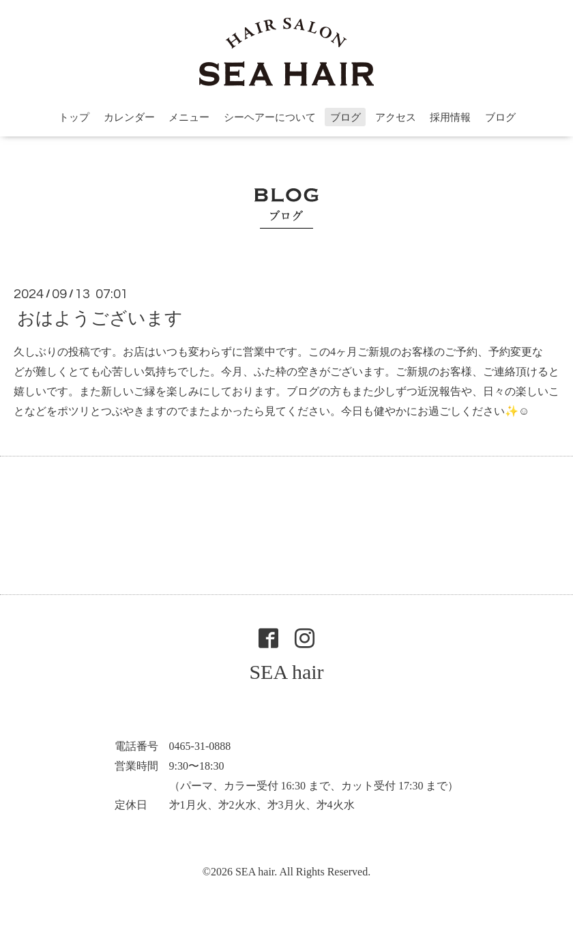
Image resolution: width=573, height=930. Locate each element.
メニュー (188, 117)
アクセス (395, 117)
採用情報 (450, 117)
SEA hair (286, 671)
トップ (74, 117)
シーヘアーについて (270, 117)
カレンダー (129, 117)
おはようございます (100, 318)
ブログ (345, 117)
